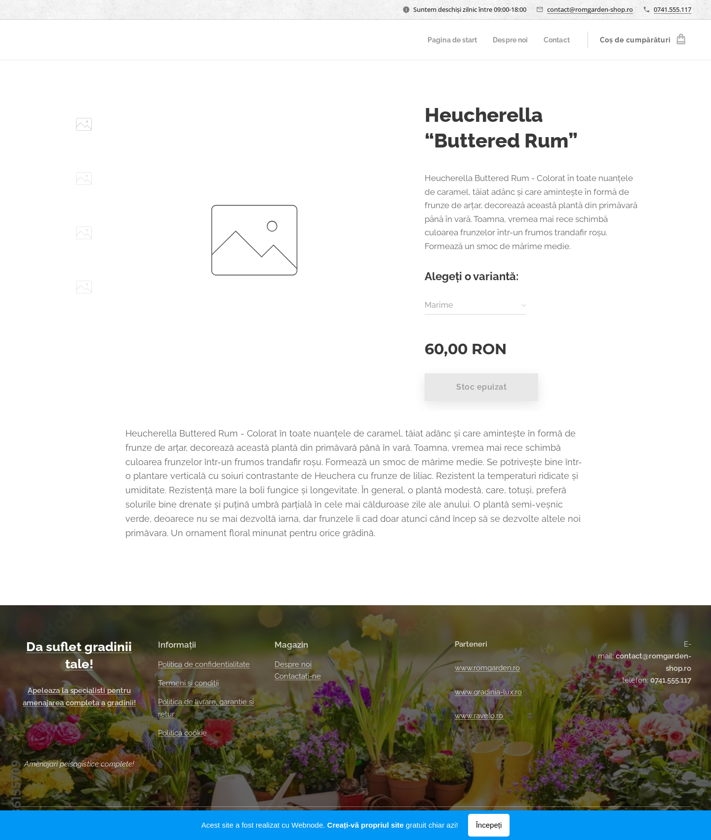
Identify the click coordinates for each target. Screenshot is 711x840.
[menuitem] (447, 40)
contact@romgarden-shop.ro (590, 9)
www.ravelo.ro (479, 715)
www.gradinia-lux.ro (488, 692)
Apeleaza (45, 690)
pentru (119, 690)
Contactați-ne (298, 676)
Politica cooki (180, 733)
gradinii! (121, 702)
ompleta (84, 702)
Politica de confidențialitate (204, 664)
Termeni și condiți (187, 683)
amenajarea (44, 702)
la (66, 690)
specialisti (88, 690)
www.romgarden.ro (487, 667)
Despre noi (293, 664)
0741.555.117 (672, 9)
